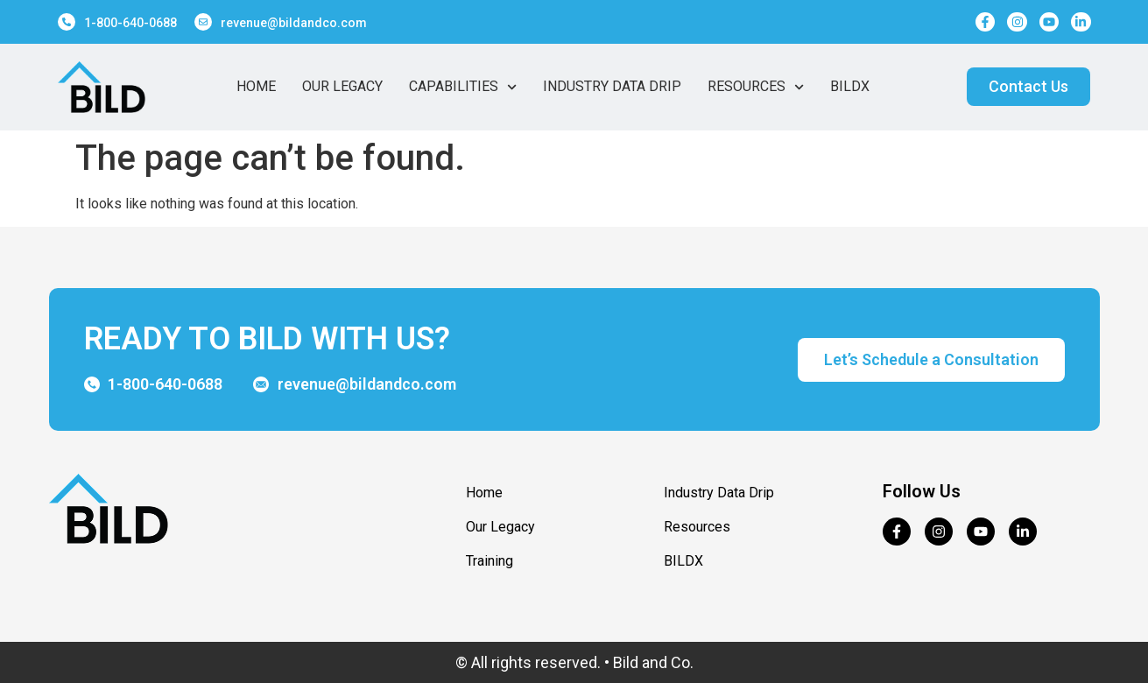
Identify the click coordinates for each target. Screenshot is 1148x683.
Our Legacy (342, 86)
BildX (850, 86)
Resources (756, 86)
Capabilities (463, 86)
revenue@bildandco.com (294, 23)
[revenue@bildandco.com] (203, 22)
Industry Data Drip (612, 86)
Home (256, 86)
